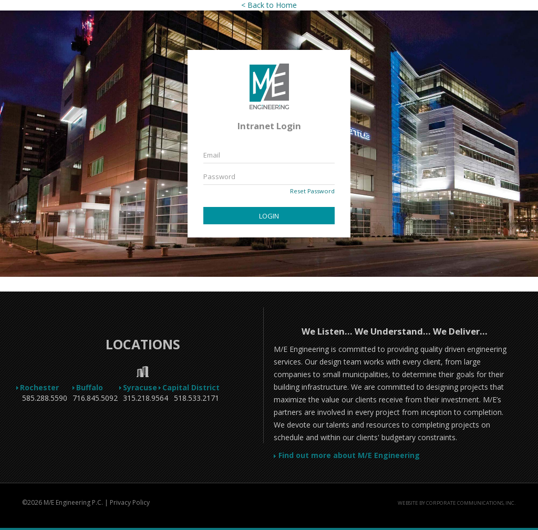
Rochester (45, 387)
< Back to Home (269, 5)
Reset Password (312, 191)
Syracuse (145, 387)
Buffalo (95, 387)
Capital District (196, 387)
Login (269, 216)
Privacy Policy (130, 502)
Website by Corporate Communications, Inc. (457, 503)
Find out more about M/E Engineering (347, 455)
